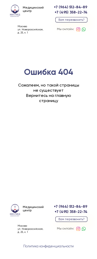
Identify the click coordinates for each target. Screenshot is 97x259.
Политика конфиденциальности (48, 246)
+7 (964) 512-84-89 (70, 7)
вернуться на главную (48, 130)
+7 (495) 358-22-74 (71, 12)
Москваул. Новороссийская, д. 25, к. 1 (30, 29)
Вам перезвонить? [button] (71, 19)
